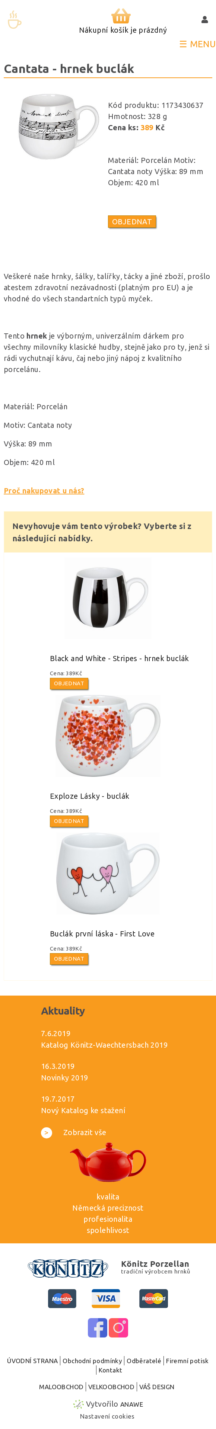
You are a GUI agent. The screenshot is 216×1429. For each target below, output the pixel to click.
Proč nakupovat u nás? (44, 490)
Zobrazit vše (74, 1132)
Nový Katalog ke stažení (83, 1110)
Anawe (131, 1404)
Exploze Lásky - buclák (90, 796)
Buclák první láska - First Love (102, 933)
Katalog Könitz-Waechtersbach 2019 (104, 1045)
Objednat (132, 221)
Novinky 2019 (64, 1077)
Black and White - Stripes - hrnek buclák (119, 658)
